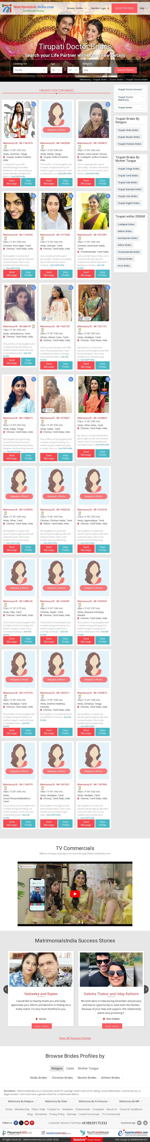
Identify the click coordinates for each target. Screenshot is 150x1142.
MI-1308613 (26, 418)
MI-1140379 (26, 784)
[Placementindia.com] (17, 1133)
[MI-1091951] (56, 761)
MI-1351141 (100, 326)
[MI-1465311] (56, 669)
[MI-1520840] (93, 394)
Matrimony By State (57, 1101)
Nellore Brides (125, 231)
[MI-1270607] (56, 394)
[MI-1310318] (93, 486)
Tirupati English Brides (129, 203)
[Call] (33, 104)
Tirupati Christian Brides (129, 143)
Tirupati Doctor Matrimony (125, 98)
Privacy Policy (57, 1114)
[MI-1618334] (19, 486)
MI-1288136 (26, 601)
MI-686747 (25, 326)
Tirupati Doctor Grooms (130, 89)
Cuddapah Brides (126, 224)
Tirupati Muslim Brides (129, 137)
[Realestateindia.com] (55, 1133)
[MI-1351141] (93, 302)
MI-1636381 (63, 601)
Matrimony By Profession (94, 1101)
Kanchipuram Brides (128, 238)
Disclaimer (41, 1114)
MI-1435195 (63, 326)
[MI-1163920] (19, 211)
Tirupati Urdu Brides (127, 196)
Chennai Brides (125, 258)
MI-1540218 (63, 509)
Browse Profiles (76, 8)
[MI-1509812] (93, 119)
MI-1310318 (100, 509)
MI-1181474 (26, 143)
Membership (22, 1109)
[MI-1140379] (19, 761)
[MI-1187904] (93, 761)
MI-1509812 (100, 143)
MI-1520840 (100, 418)
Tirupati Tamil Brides (128, 175)
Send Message (12, 182)
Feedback (67, 1109)
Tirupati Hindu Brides (128, 130)
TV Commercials (111, 1114)
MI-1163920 (26, 234)
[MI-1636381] (56, 577)
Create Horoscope (89, 1114)
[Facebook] (16, 1123)
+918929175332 (94, 1123)
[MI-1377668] (56, 211)
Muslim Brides (87, 1077)
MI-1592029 (100, 601)
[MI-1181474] (19, 119)
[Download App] (139, 1123)
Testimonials (82, 1109)
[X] (21, 1123)
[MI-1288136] (19, 577)
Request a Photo (56, 129)
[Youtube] (26, 1123)
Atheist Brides (110, 1077)
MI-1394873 (100, 693)
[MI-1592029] (93, 577)
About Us (111, 1109)
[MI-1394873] (93, 669)
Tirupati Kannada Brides (129, 189)
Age (53, 63)
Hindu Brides (38, 1077)
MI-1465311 (63, 693)
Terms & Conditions (130, 1109)
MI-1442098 (63, 143)
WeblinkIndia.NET (139, 1139)
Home (9, 1109)
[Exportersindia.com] (133, 1133)
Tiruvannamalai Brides (129, 251)
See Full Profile (18, 176)
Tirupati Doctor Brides (56, 90)
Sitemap (71, 1114)
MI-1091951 (63, 784)
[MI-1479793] (19, 669)
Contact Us (53, 1109)
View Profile (28, 182)
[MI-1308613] (19, 394)
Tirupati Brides (125, 107)
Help (144, 8)
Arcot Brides (124, 265)
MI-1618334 (26, 509)
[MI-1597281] (93, 211)
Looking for (20, 63)
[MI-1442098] (56, 119)
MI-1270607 (63, 418)
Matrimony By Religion (22, 1101)
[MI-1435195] (56, 302)
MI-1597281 (100, 234)
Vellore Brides (124, 245)
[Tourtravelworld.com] (94, 1133)
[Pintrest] (32, 1123)
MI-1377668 (63, 234)
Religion (87, 63)
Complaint (98, 1109)
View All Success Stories (75, 1038)
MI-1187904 (100, 784)
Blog (30, 1114)
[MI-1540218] (56, 486)
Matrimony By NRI (130, 1101)
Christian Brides (62, 1077)
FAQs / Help (38, 1109)
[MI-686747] (19, 302)
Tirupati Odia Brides (127, 182)
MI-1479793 (26, 693)
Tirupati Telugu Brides (128, 168)
